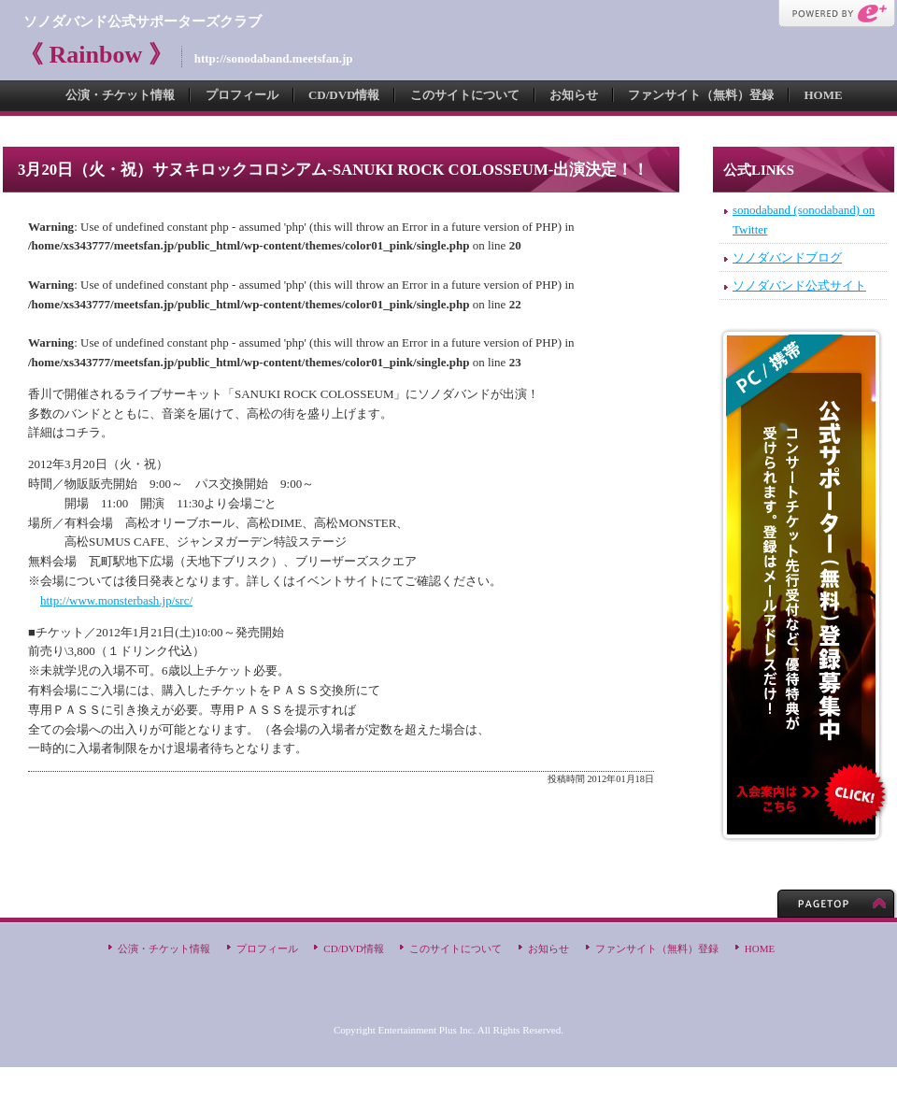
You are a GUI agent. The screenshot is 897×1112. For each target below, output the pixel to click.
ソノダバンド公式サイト (799, 285)
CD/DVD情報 (344, 95)
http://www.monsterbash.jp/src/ (116, 600)
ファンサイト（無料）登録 (701, 95)
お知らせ (573, 95)
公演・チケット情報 (120, 95)
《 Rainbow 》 (96, 54)
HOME (823, 95)
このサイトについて (465, 95)
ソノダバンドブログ (787, 257)
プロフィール (242, 95)
